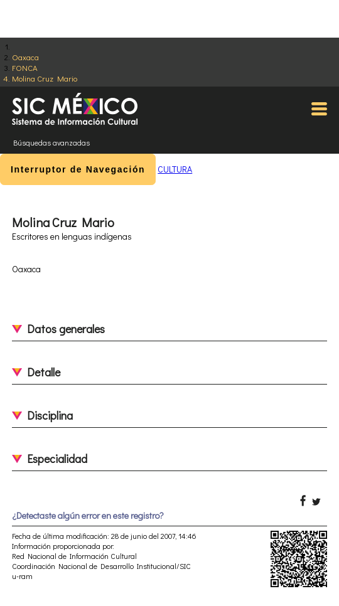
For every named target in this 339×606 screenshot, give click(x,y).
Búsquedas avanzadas (51, 142)
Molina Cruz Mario (44, 78)
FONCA (25, 67)
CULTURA (175, 169)
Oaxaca (25, 56)
